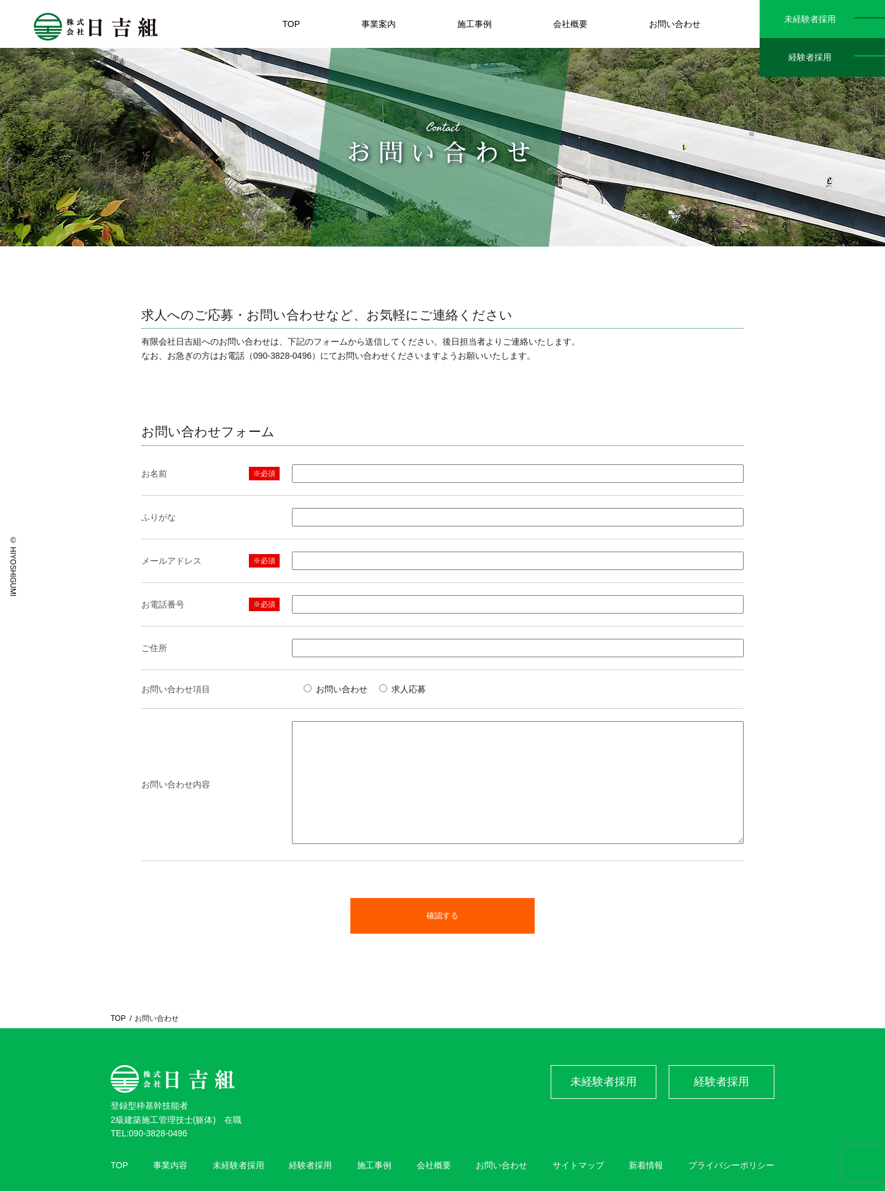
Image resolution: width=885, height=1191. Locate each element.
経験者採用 (810, 57)
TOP (118, 1018)
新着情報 (646, 1165)
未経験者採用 (810, 19)
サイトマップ (578, 1165)
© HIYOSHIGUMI (13, 566)
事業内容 (170, 1165)
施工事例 (374, 1165)
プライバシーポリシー (731, 1165)
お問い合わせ (501, 1165)
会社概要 (434, 1165)
